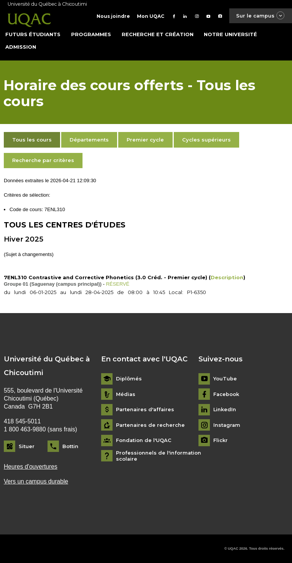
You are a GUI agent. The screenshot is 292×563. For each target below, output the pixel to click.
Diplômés (129, 379)
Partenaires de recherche (151, 425)
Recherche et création (158, 34)
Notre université (230, 34)
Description (227, 277)
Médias (126, 394)
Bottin (70, 446)
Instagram (227, 425)
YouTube (225, 379)
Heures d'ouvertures (30, 466)
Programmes (91, 34)
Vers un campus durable (36, 481)
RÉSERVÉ (118, 283)
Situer (27, 446)
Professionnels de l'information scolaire (159, 455)
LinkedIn (224, 409)
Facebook (226, 394)
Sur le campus (260, 15)
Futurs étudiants (32, 34)
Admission (20, 46)
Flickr (220, 440)
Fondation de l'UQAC (144, 440)
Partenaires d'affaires (146, 409)
